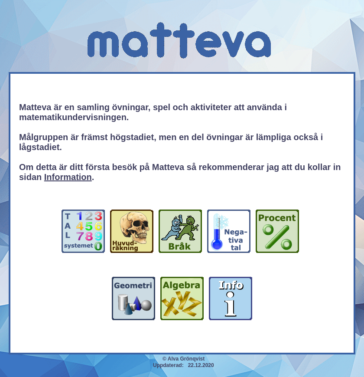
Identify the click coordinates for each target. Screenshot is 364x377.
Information (68, 177)
